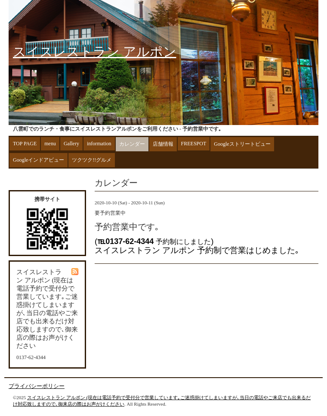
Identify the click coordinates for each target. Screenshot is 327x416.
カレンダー (132, 144)
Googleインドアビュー (38, 160)
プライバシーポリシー (37, 386)
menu (50, 144)
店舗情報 (163, 144)
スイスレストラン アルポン (94, 51)
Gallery (71, 144)
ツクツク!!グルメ (91, 160)
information (99, 144)
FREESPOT (194, 144)
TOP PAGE (25, 144)
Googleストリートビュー (242, 144)
